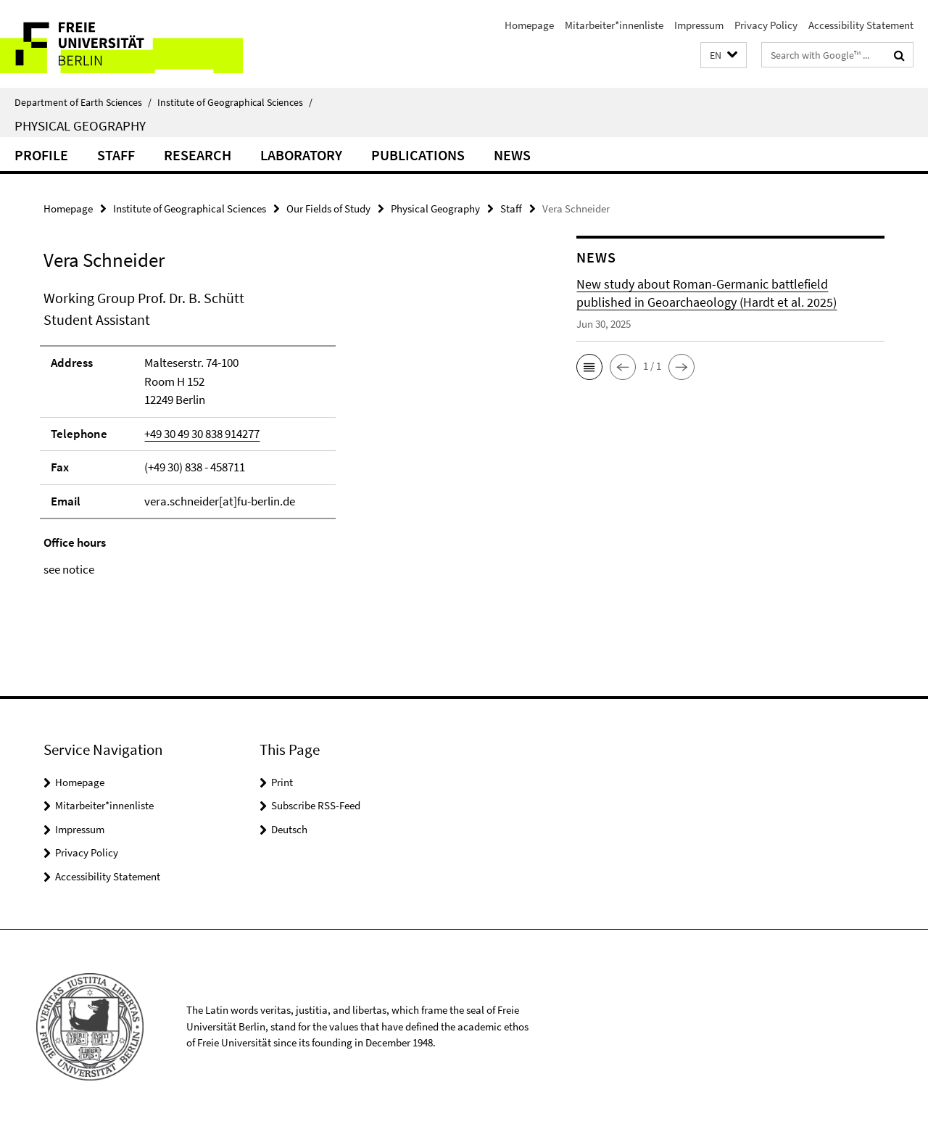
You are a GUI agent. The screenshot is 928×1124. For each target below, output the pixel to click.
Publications (418, 155)
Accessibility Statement (861, 25)
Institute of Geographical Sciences (234, 102)
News (512, 155)
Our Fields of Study (328, 208)
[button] (723, 55)
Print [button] (282, 782)
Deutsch (289, 829)
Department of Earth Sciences (83, 102)
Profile (41, 155)
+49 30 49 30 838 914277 (202, 434)
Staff (116, 155)
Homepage (529, 25)
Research (197, 155)
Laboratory (301, 155)
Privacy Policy (766, 25)
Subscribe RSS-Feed (315, 805)
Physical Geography (80, 125)
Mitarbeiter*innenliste (614, 25)
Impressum (699, 25)
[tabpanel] (284, 433)
